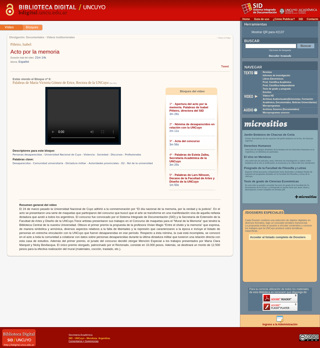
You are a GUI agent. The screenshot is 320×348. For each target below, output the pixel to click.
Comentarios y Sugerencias (83, 341)
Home (246, 19)
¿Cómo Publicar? (284, 19)
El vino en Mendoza (257, 157)
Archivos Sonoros (281, 109)
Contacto (312, 19)
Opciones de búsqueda (280, 50)
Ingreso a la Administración (280, 323)
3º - (184, 141)
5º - (191, 178)
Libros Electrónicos (273, 79)
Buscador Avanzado (280, 55)
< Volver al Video (224, 38)
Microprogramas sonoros (276, 112)
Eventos (267, 92)
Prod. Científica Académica (277, 82)
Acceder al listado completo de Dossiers (278, 237)
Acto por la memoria (35, 52)
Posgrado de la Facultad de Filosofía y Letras (275, 168)
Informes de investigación (276, 75)
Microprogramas (271, 106)
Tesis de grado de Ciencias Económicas (271, 181)
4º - (189, 158)
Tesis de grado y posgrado (277, 89)
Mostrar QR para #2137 (268, 32)
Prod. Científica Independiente (279, 85)
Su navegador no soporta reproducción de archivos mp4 (83, 116)
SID (300, 19)
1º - (188, 107)
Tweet (225, 66)
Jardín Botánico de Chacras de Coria (269, 134)
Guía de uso (261, 19)
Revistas (267, 72)
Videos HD (268, 96)
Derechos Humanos (257, 145)
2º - (191, 126)
